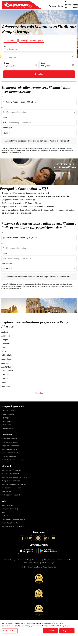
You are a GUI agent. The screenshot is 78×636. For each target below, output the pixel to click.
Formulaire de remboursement (12, 526)
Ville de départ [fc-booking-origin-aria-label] (10, 49)
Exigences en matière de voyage (13, 519)
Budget (4, 117)
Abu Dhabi (5, 343)
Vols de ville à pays (48, 563)
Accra (3, 351)
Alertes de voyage (7, 516)
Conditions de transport (10, 474)
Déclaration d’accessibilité (11, 495)
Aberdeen (5, 336)
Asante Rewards (7, 414)
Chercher (39, 74)
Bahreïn (4, 382)
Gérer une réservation (9, 439)
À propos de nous (68, 6)
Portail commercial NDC (10, 449)
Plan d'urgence (6, 491)
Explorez (52, 6)
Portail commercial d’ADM (10, 453)
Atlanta (4, 378)
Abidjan (4, 340)
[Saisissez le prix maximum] (41, 123)
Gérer (60, 6)
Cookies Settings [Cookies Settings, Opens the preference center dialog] (9, 631)
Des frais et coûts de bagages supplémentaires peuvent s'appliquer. (40, 150)
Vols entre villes (49, 560)
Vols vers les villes (23, 560)
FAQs (3, 512)
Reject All (67, 631)
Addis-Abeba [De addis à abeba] (7, 355)
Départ (6, 63)
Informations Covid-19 (9, 523)
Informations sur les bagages (12, 460)
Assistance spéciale (8, 456)
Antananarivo (7, 371)
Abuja (3, 347)
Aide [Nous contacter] (9, 509)
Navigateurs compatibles (10, 481)
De (5, 47)
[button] (31, 41)
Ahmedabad (6, 359)
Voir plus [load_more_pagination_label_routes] (39, 393)
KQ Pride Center (7, 421)
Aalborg (4, 332)
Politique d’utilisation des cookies (13, 484)
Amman (4, 363)
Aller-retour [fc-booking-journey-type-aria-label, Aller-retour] (9, 40)
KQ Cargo (5, 418)
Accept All (50, 631)
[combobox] (39, 102)
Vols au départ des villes (63, 560)
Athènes (5, 374)
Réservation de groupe (9, 442)
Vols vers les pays (10, 560)
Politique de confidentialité (11, 470)
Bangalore (5, 386)
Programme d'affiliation (10, 446)
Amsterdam (6, 367)
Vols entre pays (37, 560)
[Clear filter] (74, 102)
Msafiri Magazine (7, 428)
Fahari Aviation (7, 425)
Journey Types (6, 128)
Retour (43, 63)
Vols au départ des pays (31, 563)
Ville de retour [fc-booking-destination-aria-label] (10, 57)
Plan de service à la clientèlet (11, 488)
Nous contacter (7, 505)
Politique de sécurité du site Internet (14, 477)
